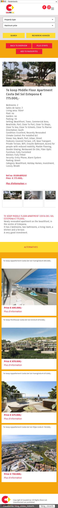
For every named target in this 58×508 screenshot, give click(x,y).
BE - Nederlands (9, 1)
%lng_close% (47, 506)
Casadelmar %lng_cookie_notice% (18, 506)
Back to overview (18, 45)
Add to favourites (29, 51)
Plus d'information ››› (16, 183)
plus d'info (42, 45)
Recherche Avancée (41, 35)
